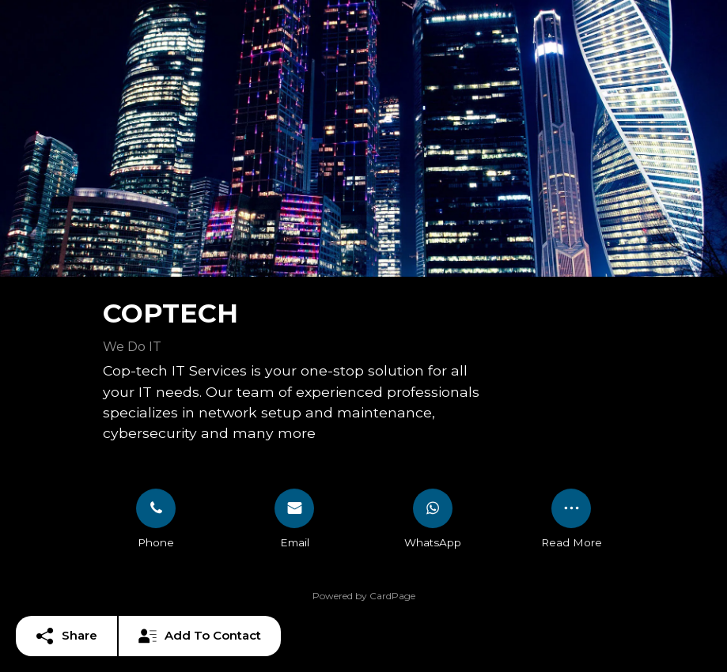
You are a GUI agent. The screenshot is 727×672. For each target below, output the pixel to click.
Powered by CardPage (363, 596)
